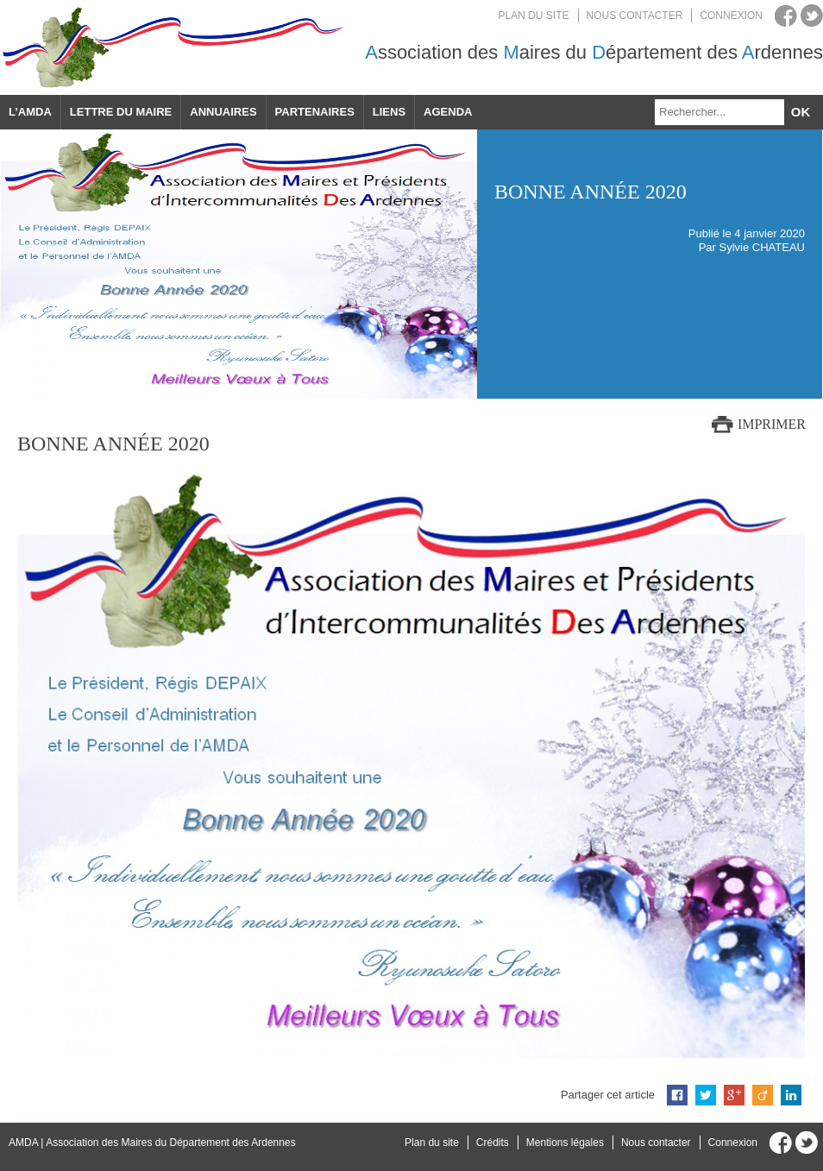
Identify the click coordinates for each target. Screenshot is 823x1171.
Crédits (492, 1142)
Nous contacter (635, 15)
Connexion (731, 15)
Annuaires (223, 111)
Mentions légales (565, 1142)
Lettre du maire (121, 111)
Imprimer (772, 424)
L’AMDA (30, 111)
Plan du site (534, 15)
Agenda (448, 111)
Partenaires (315, 111)
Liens (389, 111)
